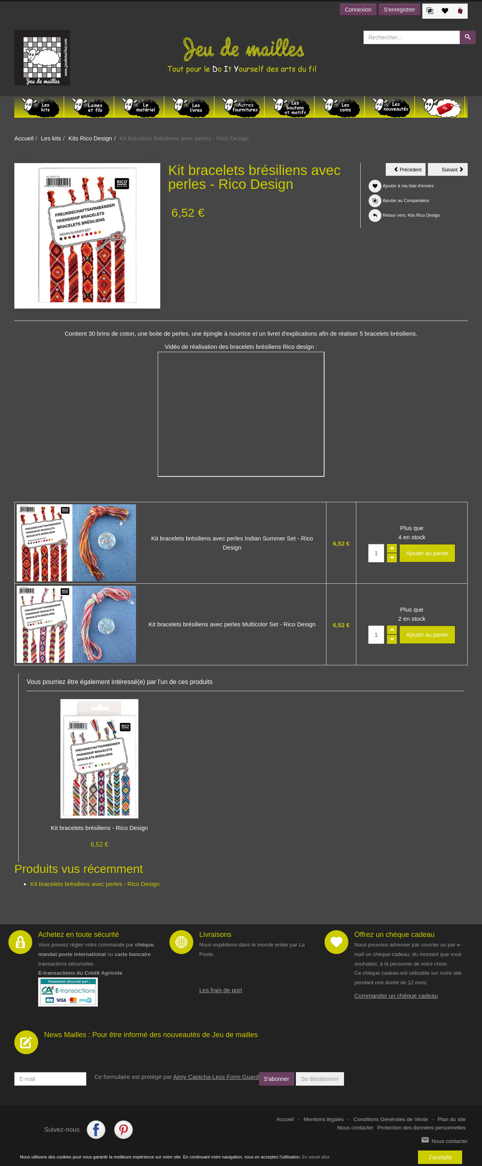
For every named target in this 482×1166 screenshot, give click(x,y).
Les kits (51, 138)
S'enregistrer (399, 9)
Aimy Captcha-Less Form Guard (215, 1076)
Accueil (23, 138)
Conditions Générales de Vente (391, 1119)
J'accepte (440, 1157)
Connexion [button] (358, 9)
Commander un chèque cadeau (396, 995)
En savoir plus (316, 1156)
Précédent (410, 171)
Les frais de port (220, 990)
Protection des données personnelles (421, 1128)
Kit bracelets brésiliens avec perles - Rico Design (94, 883)
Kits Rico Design (90, 138)
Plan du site (451, 1119)
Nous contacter (355, 1128)
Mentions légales (323, 1119)
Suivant (455, 171)
